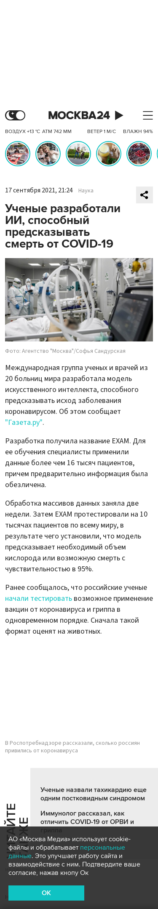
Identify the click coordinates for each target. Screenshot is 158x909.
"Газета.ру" (24, 422)
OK (46, 893)
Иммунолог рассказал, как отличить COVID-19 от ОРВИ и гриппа (87, 821)
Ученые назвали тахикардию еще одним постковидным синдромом (93, 794)
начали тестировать (38, 598)
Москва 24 (79, 115)
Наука (86, 191)
